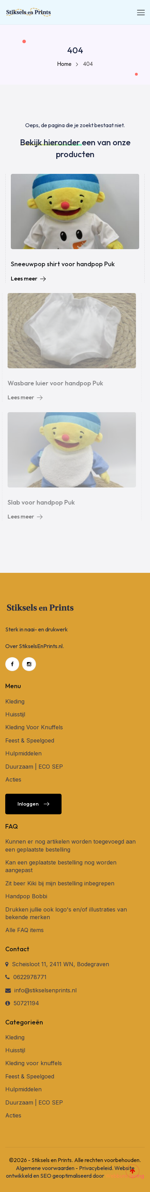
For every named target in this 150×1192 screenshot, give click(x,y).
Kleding (14, 701)
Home (64, 64)
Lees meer (28, 278)
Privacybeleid (95, 1167)
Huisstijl (15, 714)
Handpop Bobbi (26, 896)
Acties (13, 779)
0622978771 (30, 977)
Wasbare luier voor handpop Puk (53, 383)
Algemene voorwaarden (45, 1167)
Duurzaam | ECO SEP (34, 766)
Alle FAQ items (24, 929)
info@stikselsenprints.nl (45, 990)
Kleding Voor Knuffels (34, 727)
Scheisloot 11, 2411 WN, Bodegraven (60, 964)
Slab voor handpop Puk (39, 502)
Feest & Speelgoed (29, 740)
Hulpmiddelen (23, 753)
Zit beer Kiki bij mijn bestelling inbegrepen (59, 883)
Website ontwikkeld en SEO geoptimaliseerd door (75, 1171)
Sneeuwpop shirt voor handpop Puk (63, 264)
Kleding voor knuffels (33, 1063)
